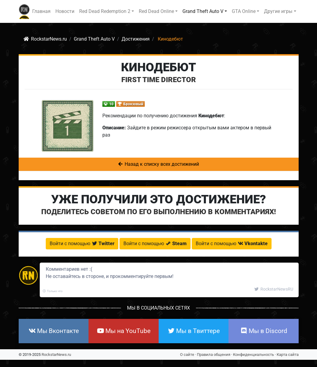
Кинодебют (158, 67)
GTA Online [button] (244, 11)
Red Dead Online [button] (156, 11)
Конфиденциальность (253, 354)
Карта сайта (288, 354)
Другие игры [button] (278, 11)
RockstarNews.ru (56, 354)
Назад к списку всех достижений (158, 164)
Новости (64, 11)
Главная (41, 11)
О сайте (187, 354)
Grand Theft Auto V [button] (202, 11)
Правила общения (213, 354)
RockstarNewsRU (273, 289)
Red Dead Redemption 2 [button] (104, 11)
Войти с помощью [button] (82, 243)
